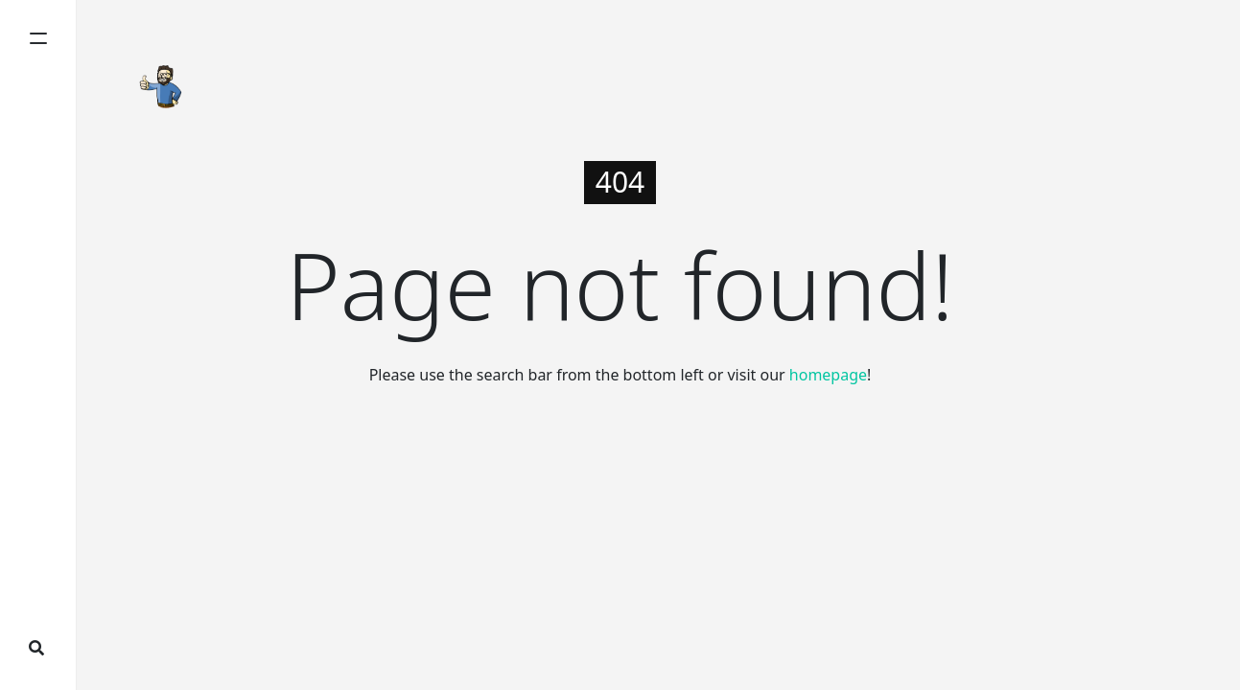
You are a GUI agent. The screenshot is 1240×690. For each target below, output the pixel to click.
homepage (828, 374)
